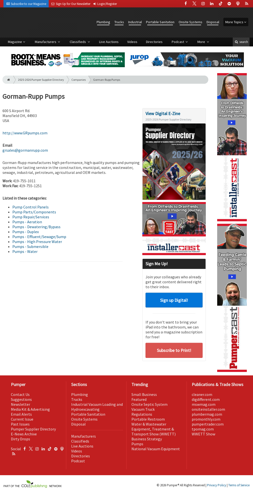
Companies (78, 80)
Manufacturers (46, 42)
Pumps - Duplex (25, 231)
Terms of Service (239, 485)
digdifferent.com (206, 399)
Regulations (141, 414)
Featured (139, 399)
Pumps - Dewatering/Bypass (36, 226)
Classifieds (78, 42)
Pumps (137, 443)
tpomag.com (203, 429)
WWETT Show (203, 433)
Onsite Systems (190, 22)
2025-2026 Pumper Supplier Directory (41, 80)
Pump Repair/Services (30, 216)
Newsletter (20, 404)
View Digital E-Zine (163, 113)
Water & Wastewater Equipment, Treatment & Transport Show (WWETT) (153, 429)
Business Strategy (146, 438)
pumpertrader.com (208, 424)
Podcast (178, 42)
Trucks (119, 22)
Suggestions (21, 399)
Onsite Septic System (149, 404)
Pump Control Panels (30, 206)
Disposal (213, 22)
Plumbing (103, 22)
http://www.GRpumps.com (24, 132)
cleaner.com (202, 394)
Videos (132, 42)
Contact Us (20, 394)
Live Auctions (109, 42)
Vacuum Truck (143, 409)
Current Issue (22, 419)
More (201, 42)
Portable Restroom (148, 419)
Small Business (144, 394)
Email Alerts (21, 414)
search (241, 42)
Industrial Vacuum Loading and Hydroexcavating (97, 407)
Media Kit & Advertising (30, 409)
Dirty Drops (20, 438)
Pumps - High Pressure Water (37, 241)
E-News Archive (24, 433)
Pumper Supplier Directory (33, 429)
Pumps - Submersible (30, 246)
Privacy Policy (216, 485)
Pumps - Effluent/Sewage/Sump (39, 236)
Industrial (135, 22)
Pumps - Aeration (27, 221)
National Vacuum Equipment (155, 448)
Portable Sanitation (160, 22)
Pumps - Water (25, 251)
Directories (154, 42)
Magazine (15, 42)
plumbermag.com (207, 414)
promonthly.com (206, 419)
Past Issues (20, 424)
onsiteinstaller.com (208, 409)
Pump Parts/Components (34, 211)
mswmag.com (203, 404)
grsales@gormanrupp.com (25, 150)
